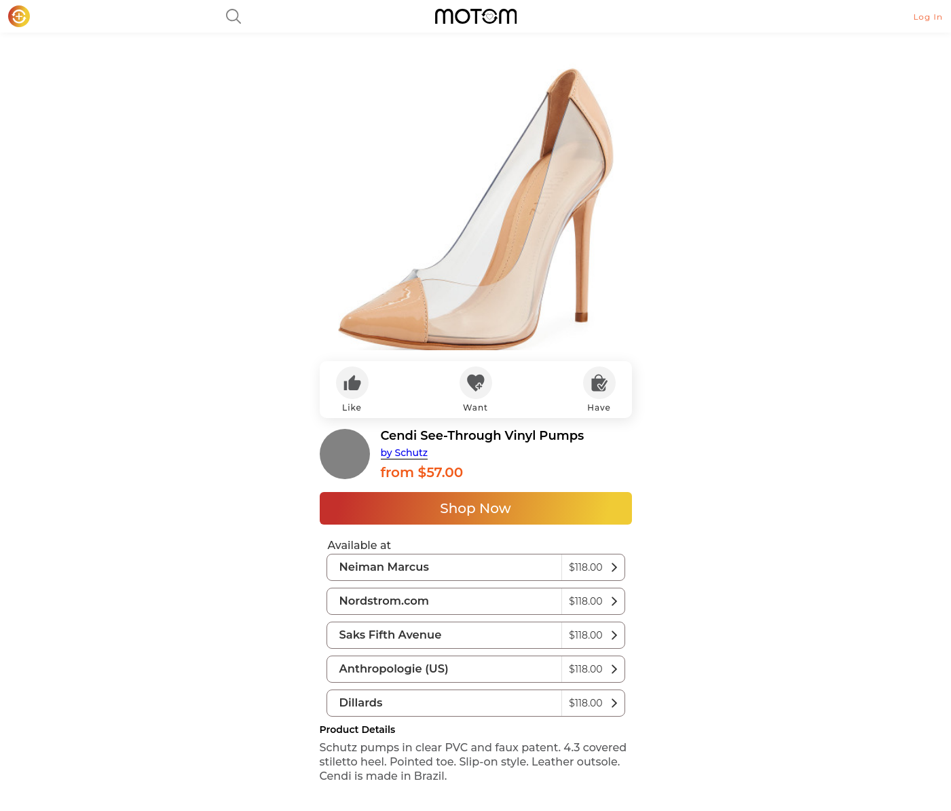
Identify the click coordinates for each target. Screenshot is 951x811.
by (404, 453)
